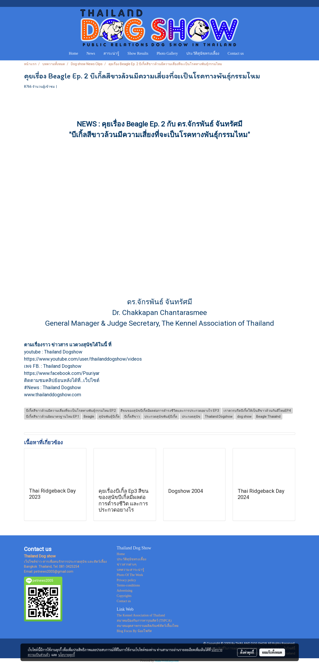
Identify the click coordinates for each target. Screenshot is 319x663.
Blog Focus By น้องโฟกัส (134, 631)
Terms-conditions (128, 585)
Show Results (138, 53)
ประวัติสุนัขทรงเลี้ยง (202, 53)
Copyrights (124, 596)
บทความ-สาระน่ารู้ (130, 569)
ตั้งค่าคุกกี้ (247, 652)
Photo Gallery (167, 53)
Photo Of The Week (130, 575)
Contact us (236, 53)
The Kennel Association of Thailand (141, 615)
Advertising (125, 590)
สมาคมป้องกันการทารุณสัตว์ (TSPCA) (144, 620)
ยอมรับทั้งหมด (272, 652)
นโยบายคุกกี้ (66, 655)
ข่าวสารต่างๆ (127, 564)
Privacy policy (126, 580)
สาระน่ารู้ (111, 53)
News (90, 53)
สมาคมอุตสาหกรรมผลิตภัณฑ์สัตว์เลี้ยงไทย (147, 626)
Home (73, 53)
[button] (252, 53)
